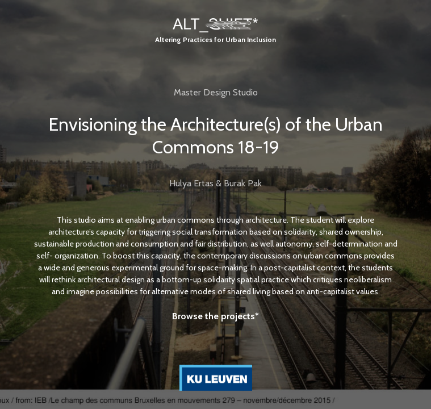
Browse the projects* (215, 316)
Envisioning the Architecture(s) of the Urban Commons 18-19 (215, 135)
